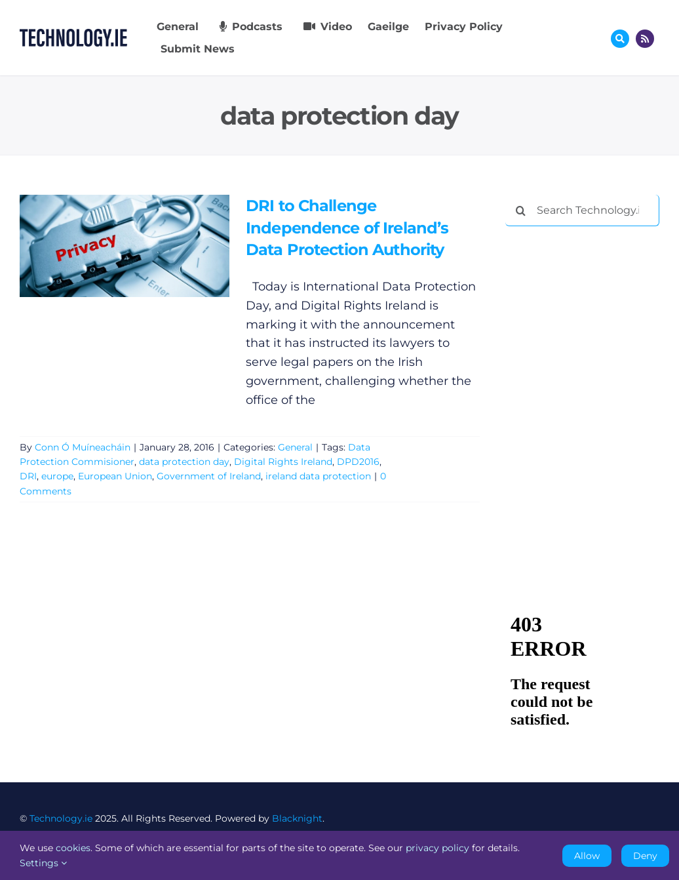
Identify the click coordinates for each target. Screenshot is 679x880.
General (295, 447)
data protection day (184, 462)
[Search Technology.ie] (582, 210)
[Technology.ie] (73, 35)
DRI (28, 476)
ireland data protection (318, 476)
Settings (43, 863)
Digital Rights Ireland (283, 462)
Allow (587, 856)
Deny (645, 856)
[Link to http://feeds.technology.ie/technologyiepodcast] (645, 39)
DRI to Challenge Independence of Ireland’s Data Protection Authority (347, 227)
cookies (73, 848)
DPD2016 (358, 462)
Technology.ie (60, 818)
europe (57, 476)
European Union (115, 476)
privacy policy (437, 848)
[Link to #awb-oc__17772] (620, 39)
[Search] (521, 210)
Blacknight (297, 818)
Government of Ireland (209, 476)
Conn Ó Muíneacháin (82, 447)
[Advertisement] (592, 321)
